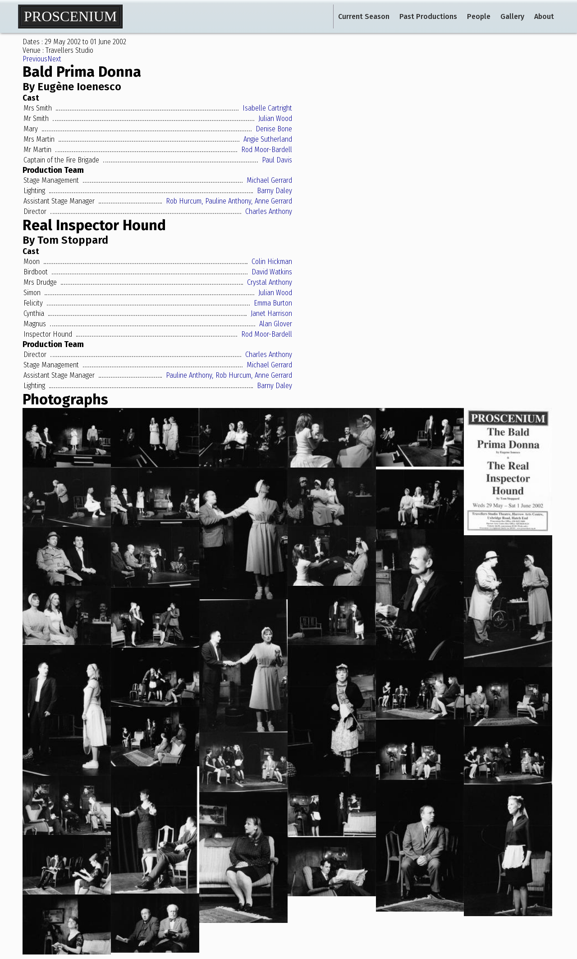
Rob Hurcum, (184, 201)
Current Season (363, 16)
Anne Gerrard (273, 201)
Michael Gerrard (269, 180)
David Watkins (272, 272)
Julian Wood (275, 118)
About (544, 16)
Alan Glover (275, 324)
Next (54, 59)
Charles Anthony (268, 211)
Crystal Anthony (269, 282)
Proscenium (70, 16)
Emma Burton (273, 303)
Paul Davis (277, 160)
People (478, 16)
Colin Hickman (272, 261)
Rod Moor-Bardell (266, 149)
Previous (35, 59)
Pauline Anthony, (228, 201)
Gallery (512, 16)
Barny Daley (274, 190)
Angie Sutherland (267, 139)
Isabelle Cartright (267, 108)
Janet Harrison (271, 313)
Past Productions (428, 16)
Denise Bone (274, 129)
